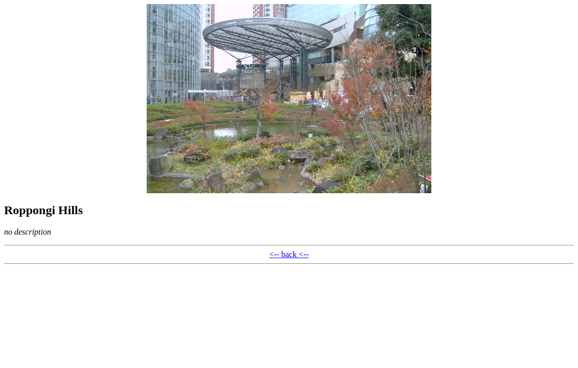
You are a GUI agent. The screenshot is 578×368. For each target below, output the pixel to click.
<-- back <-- (289, 254)
